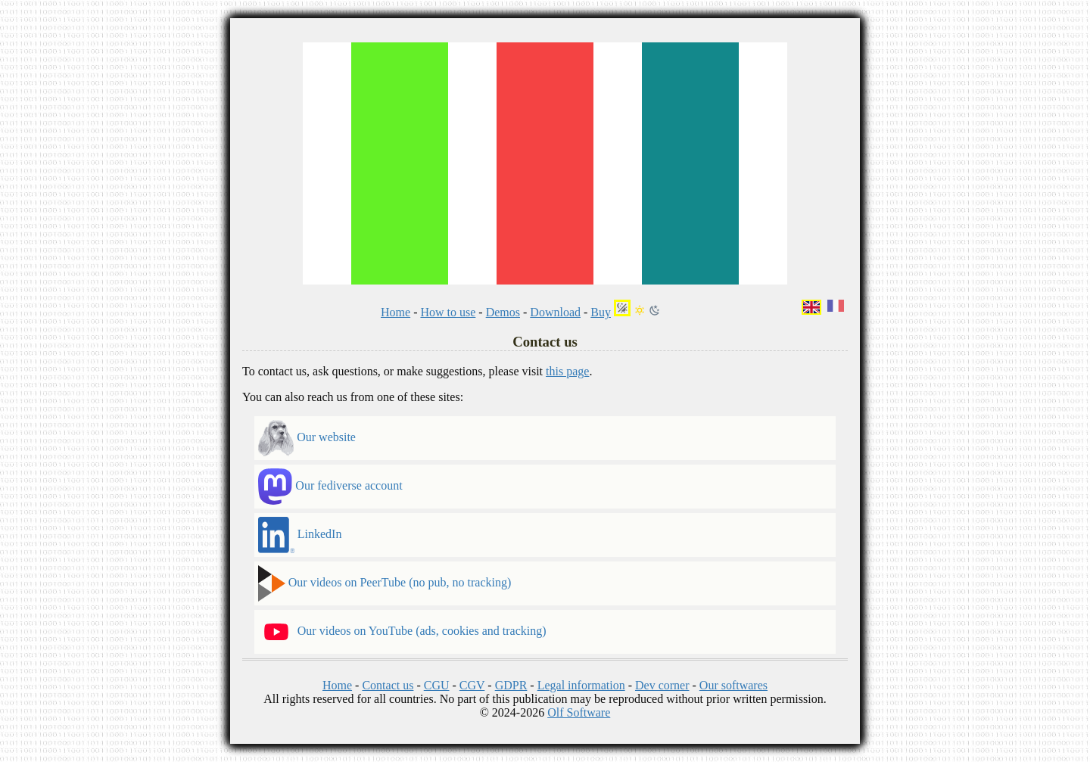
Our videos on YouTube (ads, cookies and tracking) (402, 632)
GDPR (511, 685)
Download (555, 312)
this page (567, 371)
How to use (447, 312)
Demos (503, 312)
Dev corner (662, 685)
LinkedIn (300, 535)
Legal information (581, 685)
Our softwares (733, 685)
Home (395, 312)
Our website (307, 438)
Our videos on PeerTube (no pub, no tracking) (384, 583)
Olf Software (578, 712)
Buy (600, 312)
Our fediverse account (330, 486)
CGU (437, 685)
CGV (472, 685)
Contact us (387, 685)
